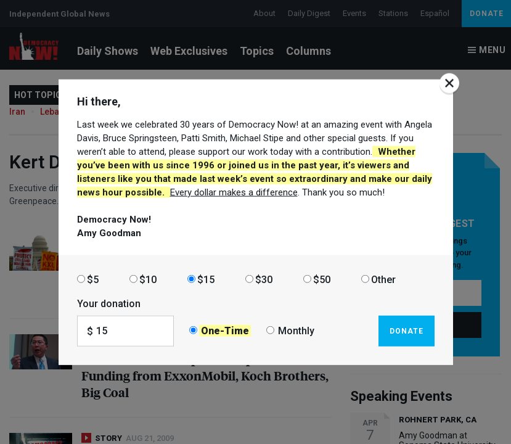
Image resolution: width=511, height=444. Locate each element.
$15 (206, 279)
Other (383, 279)
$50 (321, 279)
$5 (93, 279)
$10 (148, 279)
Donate (406, 330)
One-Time (225, 331)
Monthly (296, 331)
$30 (263, 279)
